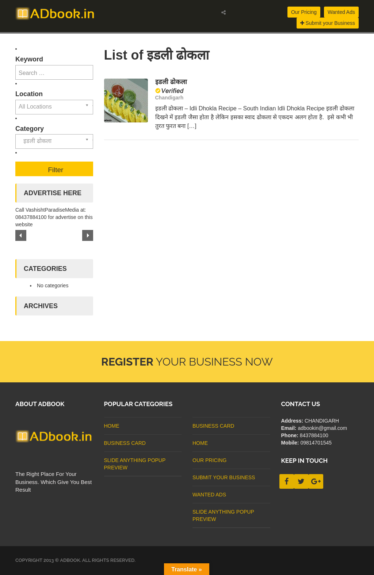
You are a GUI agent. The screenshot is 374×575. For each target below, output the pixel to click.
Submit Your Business (223, 477)
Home (111, 426)
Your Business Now (187, 361)
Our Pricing (304, 12)
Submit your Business (327, 23)
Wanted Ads (341, 12)
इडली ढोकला (171, 82)
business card (125, 443)
